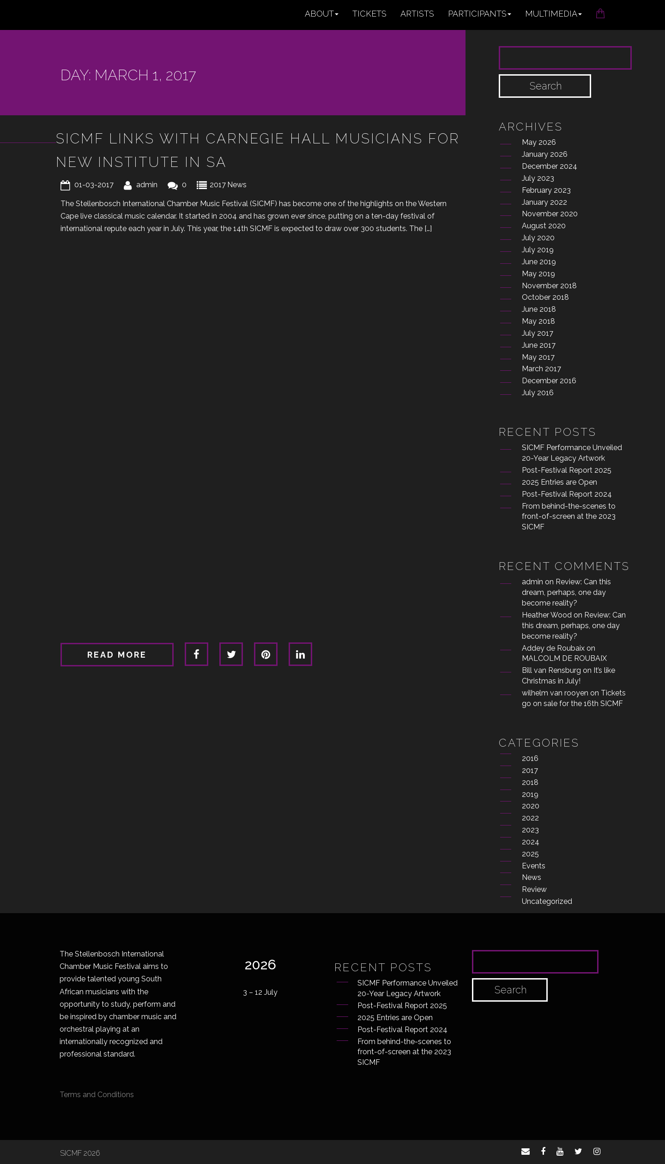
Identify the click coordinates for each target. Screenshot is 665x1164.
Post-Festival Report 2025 (566, 470)
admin (146, 184)
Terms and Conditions (97, 1094)
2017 (218, 184)
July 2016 (538, 392)
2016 (530, 758)
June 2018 (539, 309)
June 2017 (539, 345)
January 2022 (544, 202)
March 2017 (541, 368)
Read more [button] (117, 654)
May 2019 (538, 273)
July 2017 (537, 333)
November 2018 (549, 285)
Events (533, 865)
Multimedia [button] (553, 13)
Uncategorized (547, 901)
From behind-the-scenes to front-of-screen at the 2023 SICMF (569, 517)
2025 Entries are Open (559, 482)
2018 (530, 782)
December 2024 (549, 166)
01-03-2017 (94, 184)
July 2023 (538, 178)
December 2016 (549, 380)
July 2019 (538, 249)
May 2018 (538, 321)
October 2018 (545, 297)
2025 (530, 853)
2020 (530, 806)
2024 (530, 841)
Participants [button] (479, 13)
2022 (530, 818)
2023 (530, 829)
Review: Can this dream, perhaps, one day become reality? (566, 592)
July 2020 (538, 237)
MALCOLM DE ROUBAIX (564, 658)
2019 (530, 794)
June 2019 (539, 261)
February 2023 (546, 190)
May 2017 (538, 357)
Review (534, 889)
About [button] (322, 13)
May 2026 (539, 142)
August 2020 (544, 225)
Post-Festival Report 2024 (567, 494)
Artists (417, 13)
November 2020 (550, 213)
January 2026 (545, 154)
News (237, 184)
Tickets (369, 13)
